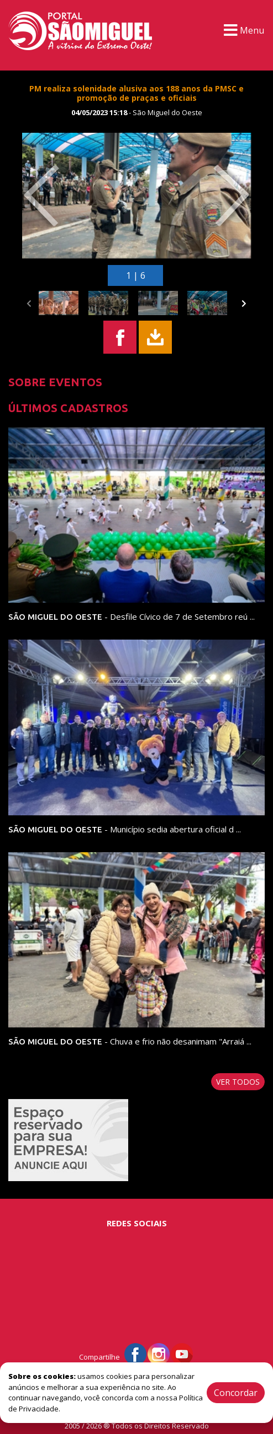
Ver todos (238, 1081)
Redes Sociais (137, 1223)
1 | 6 (135, 275)
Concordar (236, 1393)
